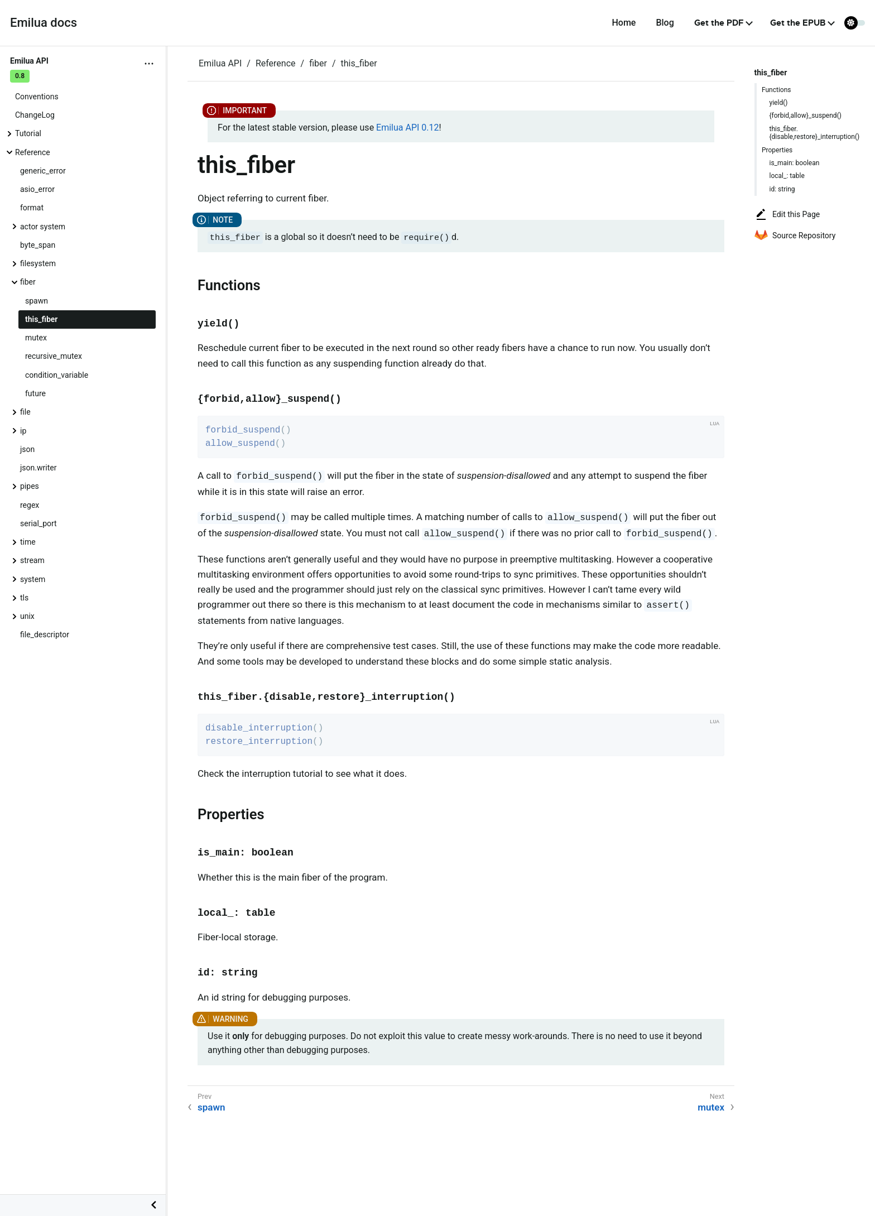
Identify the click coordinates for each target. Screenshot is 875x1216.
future (35, 393)
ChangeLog (35, 114)
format (32, 207)
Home (624, 22)
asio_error (37, 189)
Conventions (37, 96)
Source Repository (794, 235)
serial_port (38, 523)
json (27, 449)
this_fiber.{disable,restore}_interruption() (815, 133)
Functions (776, 90)
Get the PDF (719, 22)
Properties (777, 150)
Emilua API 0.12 (407, 127)
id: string (782, 189)
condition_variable (56, 375)
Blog (665, 22)
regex (29, 505)
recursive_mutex (53, 356)
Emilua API (220, 63)
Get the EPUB (797, 22)
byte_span (37, 245)
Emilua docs (43, 23)
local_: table (787, 176)
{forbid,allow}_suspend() (806, 115)
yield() (779, 103)
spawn (36, 300)
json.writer (38, 467)
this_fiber (41, 319)
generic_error (43, 170)
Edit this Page (787, 214)
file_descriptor (44, 634)
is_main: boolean (795, 163)
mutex (36, 337)
